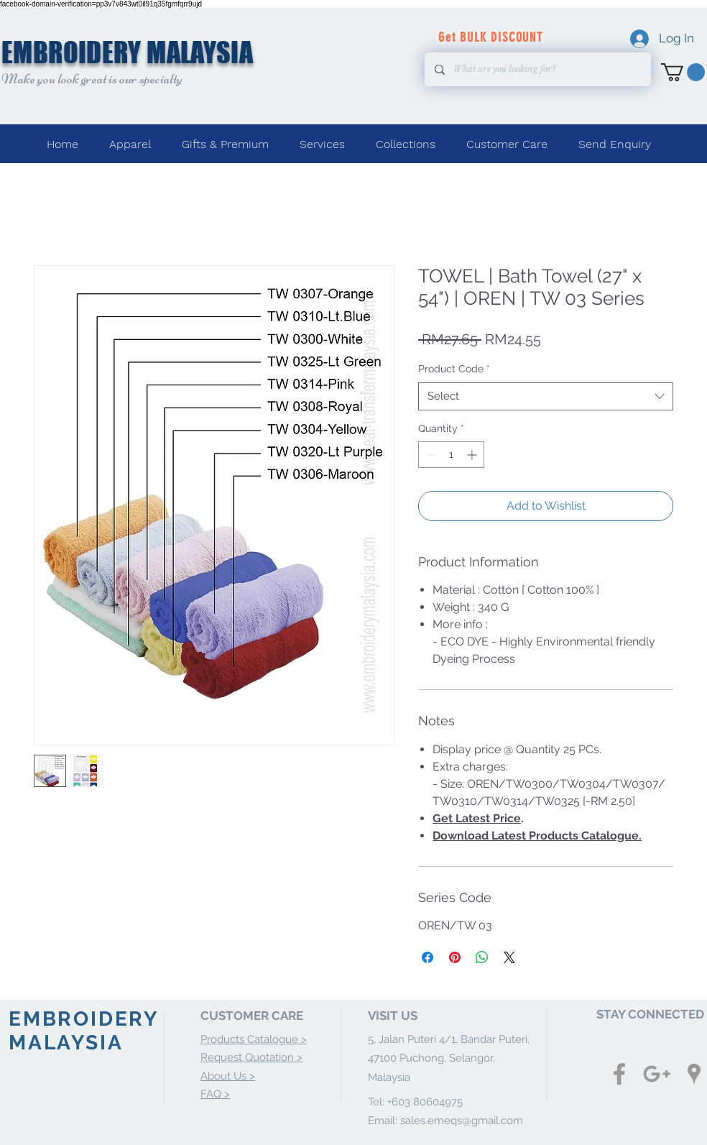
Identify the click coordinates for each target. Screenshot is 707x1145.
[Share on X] (509, 957)
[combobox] (545, 396)
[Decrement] (429, 454)
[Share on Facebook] (427, 957)
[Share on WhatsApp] (482, 957)
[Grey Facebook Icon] (619, 1073)
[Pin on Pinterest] (454, 957)
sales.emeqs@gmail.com (461, 1120)
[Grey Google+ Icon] (656, 1073)
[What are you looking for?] (537, 69)
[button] (683, 72)
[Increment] (473, 454)
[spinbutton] (451, 454)
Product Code (454, 368)
